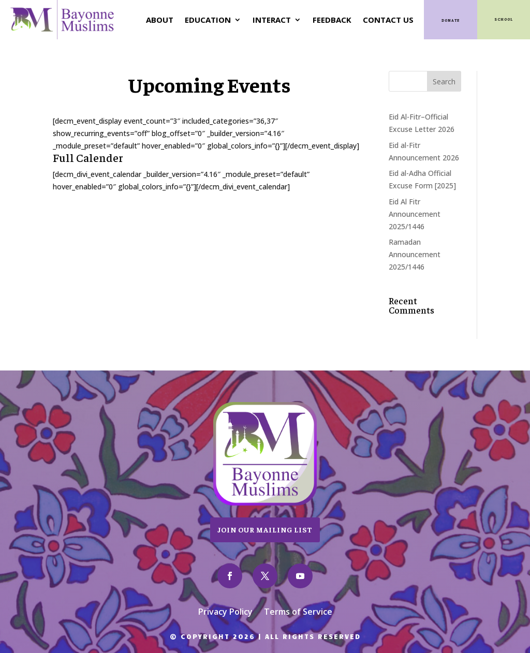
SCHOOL (503, 19)
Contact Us (388, 19)
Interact (272, 19)
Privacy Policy (225, 612)
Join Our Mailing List (265, 529)
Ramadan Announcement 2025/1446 (414, 254)
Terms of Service (298, 612)
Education (208, 19)
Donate (450, 20)
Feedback (332, 19)
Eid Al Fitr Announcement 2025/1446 (414, 214)
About (159, 19)
